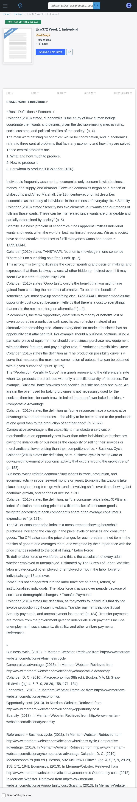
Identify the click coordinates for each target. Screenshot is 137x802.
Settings (90, 92)
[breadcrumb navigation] (68, 14)
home (6, 14)
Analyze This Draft (50, 51)
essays (18, 14)
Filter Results (123, 92)
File (9, 92)
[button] (5, 4)
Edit (34, 92)
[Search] (96, 5)
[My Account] (130, 5)
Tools (61, 92)
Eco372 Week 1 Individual (43, 14)
